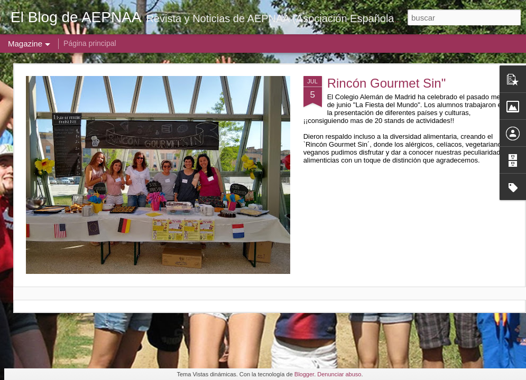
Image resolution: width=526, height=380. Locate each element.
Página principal (89, 43)
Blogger (304, 374)
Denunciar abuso (339, 374)
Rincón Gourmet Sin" (386, 83)
